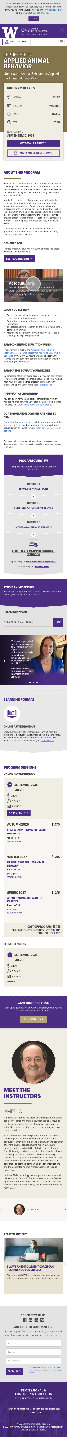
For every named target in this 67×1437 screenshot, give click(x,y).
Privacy (34, 1429)
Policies (24, 1429)
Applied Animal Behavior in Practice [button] (24, 899)
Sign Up (14, 1371)
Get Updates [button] (33, 1019)
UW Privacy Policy (53, 9)
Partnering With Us (18, 1408)
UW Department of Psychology (40, 561)
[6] (33, 1250)
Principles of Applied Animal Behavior (33, 508)
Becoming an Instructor (46, 1408)
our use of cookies (41, 12)
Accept (33, 18)
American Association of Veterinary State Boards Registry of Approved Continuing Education (32, 352)
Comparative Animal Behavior (33, 489)
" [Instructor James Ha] (19, 1211)
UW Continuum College (30, 1423)
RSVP (58, 622)
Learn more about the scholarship (34, 404)
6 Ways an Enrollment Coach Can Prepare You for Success (30, 1268)
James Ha (32, 1209)
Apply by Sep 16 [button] (18, 812)
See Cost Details (52, 933)
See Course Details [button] (14, 841)
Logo (24, 32)
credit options (47, 384)
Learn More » (47, 740)
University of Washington (22, 1426)
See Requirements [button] (19, 258)
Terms (43, 1429)
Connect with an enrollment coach (21, 422)
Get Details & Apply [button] (33, 143)
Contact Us (34, 1412)
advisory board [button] (42, 566)
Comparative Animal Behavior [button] (26, 830)
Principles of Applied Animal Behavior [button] (25, 864)
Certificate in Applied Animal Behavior (33, 552)
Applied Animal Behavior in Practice (33, 527)
